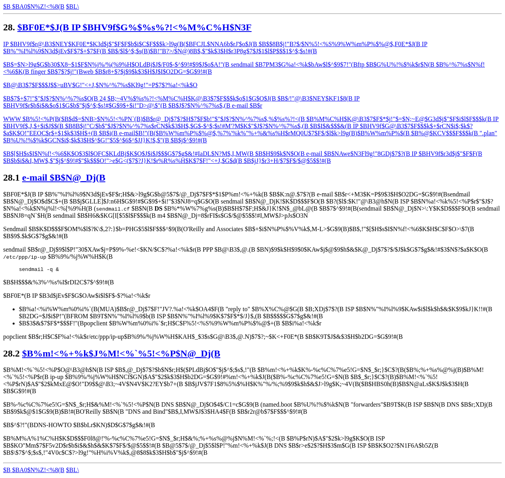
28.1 (11, 177)
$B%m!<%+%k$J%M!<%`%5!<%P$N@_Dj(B (121, 354)
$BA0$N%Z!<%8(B (38, 6)
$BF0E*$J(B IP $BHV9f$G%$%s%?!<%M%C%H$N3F (134, 27)
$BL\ (72, 471)
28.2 (11, 354)
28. (9, 27)
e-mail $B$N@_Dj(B (63, 177)
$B (7, 6)
